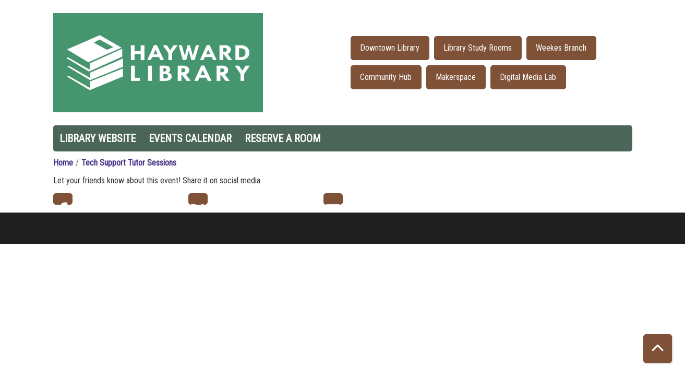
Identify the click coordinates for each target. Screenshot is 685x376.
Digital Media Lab (528, 77)
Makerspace (456, 77)
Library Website (97, 138)
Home (63, 163)
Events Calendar (190, 138)
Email (333, 199)
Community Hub (386, 77)
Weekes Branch (561, 48)
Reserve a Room (283, 138)
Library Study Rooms (477, 48)
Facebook (63, 199)
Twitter (198, 199)
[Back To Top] (657, 348)
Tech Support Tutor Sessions (128, 163)
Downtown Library (389, 48)
